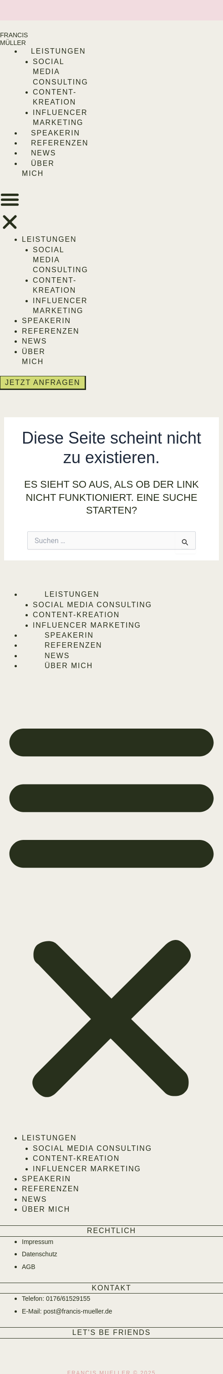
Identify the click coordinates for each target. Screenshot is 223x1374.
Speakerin (55, 133)
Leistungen (58, 51)
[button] (10, 212)
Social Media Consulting (92, 605)
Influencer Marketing (87, 625)
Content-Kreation (76, 615)
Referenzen (59, 143)
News (43, 153)
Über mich (69, 666)
